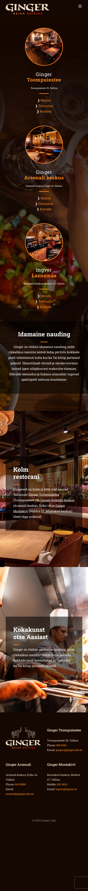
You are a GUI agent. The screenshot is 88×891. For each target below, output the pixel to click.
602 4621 (62, 784)
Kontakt (46, 111)
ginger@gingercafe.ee (69, 750)
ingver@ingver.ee (66, 789)
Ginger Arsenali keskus (57, 500)
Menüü (46, 100)
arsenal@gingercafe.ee (20, 794)
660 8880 (20, 784)
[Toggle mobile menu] (80, 6)
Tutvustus (45, 106)
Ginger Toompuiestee (44, 495)
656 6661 (61, 745)
